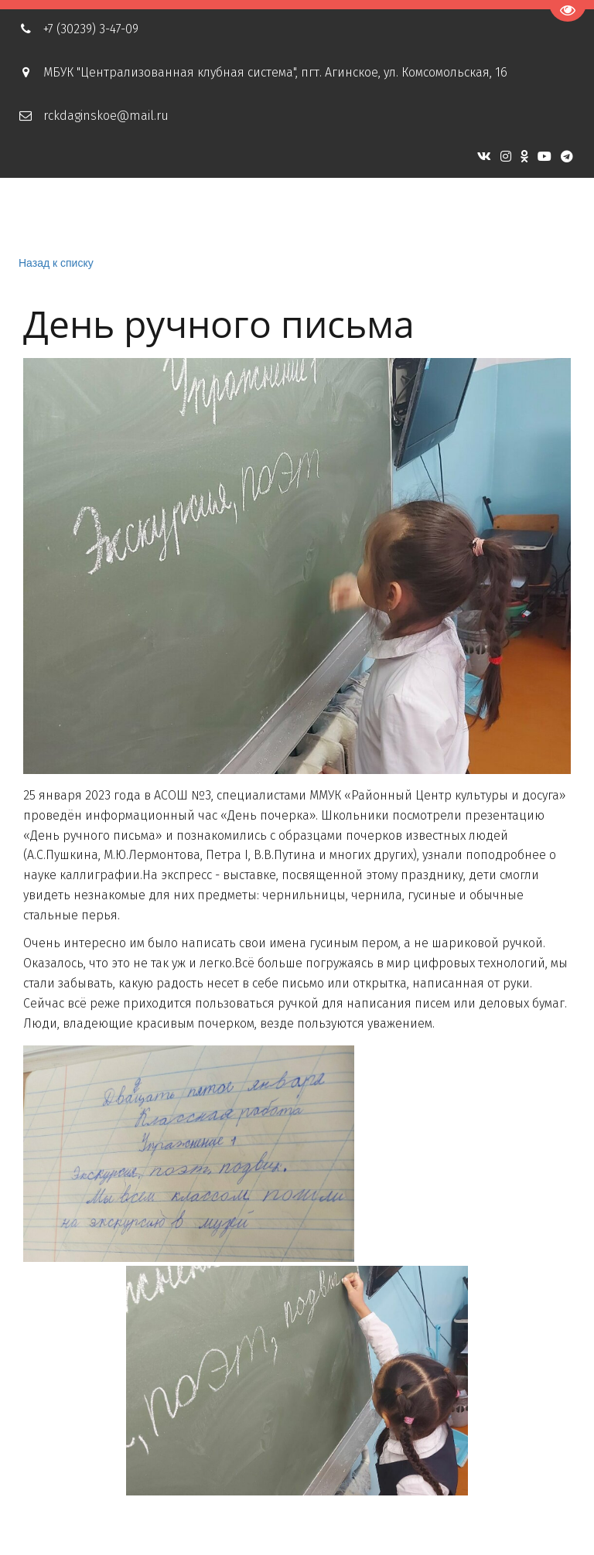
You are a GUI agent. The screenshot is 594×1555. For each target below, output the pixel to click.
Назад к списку (56, 263)
